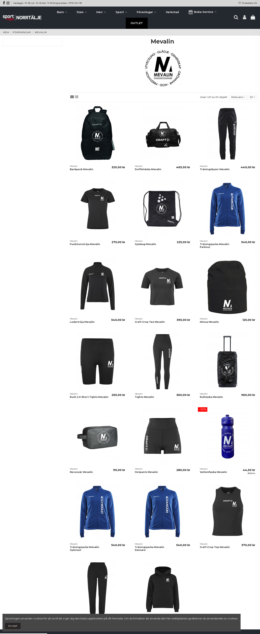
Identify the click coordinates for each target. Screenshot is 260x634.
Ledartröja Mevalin (82, 321)
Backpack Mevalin (81, 169)
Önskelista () (247, 3)
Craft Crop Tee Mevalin (150, 321)
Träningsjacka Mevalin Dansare (149, 548)
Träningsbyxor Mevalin (215, 169)
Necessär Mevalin (81, 472)
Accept (12, 625)
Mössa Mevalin (209, 321)
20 (252, 97)
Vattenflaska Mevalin (213, 472)
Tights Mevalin (144, 397)
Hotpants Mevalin (146, 472)
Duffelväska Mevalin (148, 169)
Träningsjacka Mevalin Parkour (214, 245)
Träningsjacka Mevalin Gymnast (84, 548)
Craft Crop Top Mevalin (215, 547)
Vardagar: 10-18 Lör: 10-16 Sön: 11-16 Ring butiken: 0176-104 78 (47, 3)
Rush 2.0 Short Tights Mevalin (89, 397)
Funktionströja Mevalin (85, 244)
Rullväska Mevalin (211, 397)
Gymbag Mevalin (145, 244)
